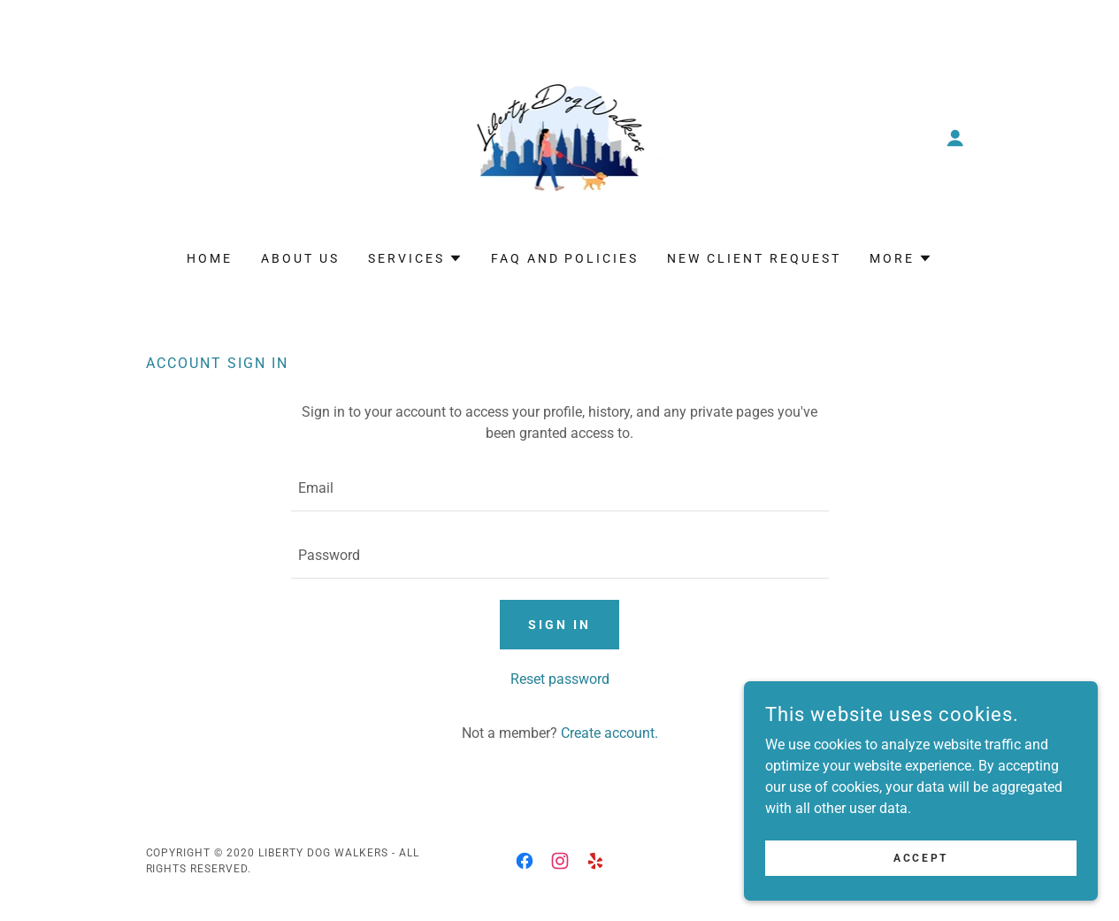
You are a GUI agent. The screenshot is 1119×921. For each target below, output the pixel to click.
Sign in (559, 625)
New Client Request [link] (754, 258)
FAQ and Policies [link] (565, 258)
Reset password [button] (559, 679)
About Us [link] (300, 258)
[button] (955, 138)
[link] (560, 136)
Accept (920, 857)
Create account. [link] (609, 733)
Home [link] (210, 258)
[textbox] (560, 488)
